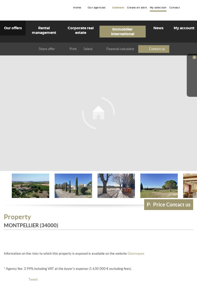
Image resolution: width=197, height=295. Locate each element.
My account (184, 28)
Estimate (118, 7)
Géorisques (136, 253)
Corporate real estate (81, 30)
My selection (158, 7)
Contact (174, 7)
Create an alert (137, 7)
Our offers (13, 28)
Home (77, 7)
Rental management (44, 30)
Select (88, 49)
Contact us (157, 49)
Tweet (33, 279)
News (158, 28)
